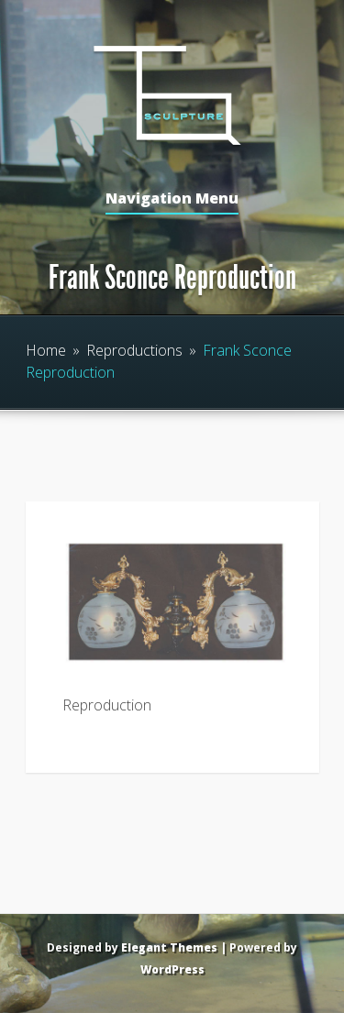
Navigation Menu (172, 199)
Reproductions (134, 350)
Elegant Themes (169, 947)
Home (46, 350)
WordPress (172, 969)
